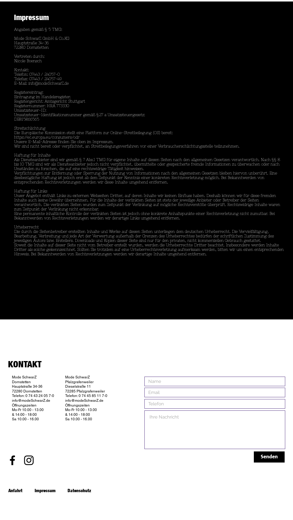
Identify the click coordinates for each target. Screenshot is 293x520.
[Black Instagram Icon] (28, 460)
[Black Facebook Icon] (12, 460)
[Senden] (269, 457)
